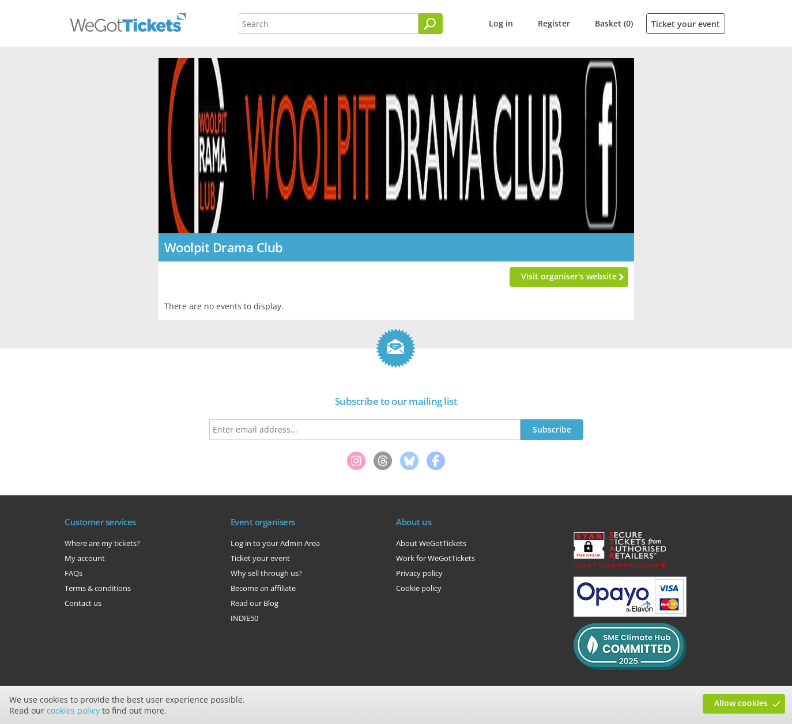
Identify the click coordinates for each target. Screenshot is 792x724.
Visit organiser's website (569, 276)
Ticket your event (685, 23)
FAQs (73, 573)
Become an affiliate (263, 588)
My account (85, 558)
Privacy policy (419, 573)
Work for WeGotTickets (435, 558)
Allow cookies (741, 703)
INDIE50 (244, 618)
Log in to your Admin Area (275, 543)
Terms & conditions (98, 588)
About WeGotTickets (431, 543)
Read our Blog (254, 603)
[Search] (430, 23)
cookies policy (73, 710)
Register (554, 23)
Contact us (83, 603)
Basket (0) (614, 23)
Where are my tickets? (102, 543)
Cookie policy (419, 588)
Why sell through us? (266, 573)
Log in (501, 23)
